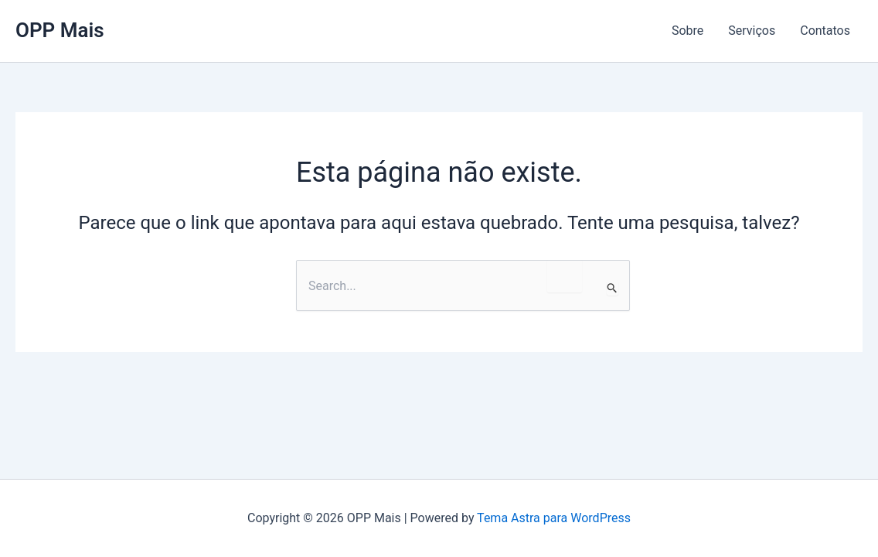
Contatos (825, 30)
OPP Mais (59, 30)
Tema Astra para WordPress (554, 518)
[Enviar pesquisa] (612, 288)
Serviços (751, 30)
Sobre (687, 30)
